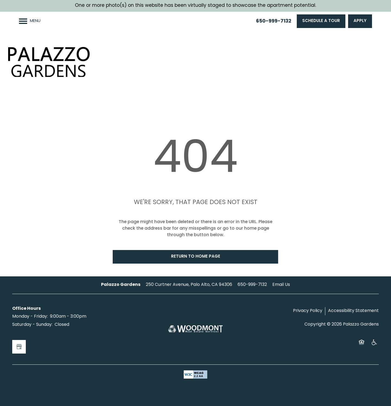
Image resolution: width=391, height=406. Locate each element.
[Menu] (29, 21)
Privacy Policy (307, 310)
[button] (321, 21)
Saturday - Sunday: (32, 324)
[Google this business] (19, 347)
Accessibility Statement (353, 310)
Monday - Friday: (30, 316)
